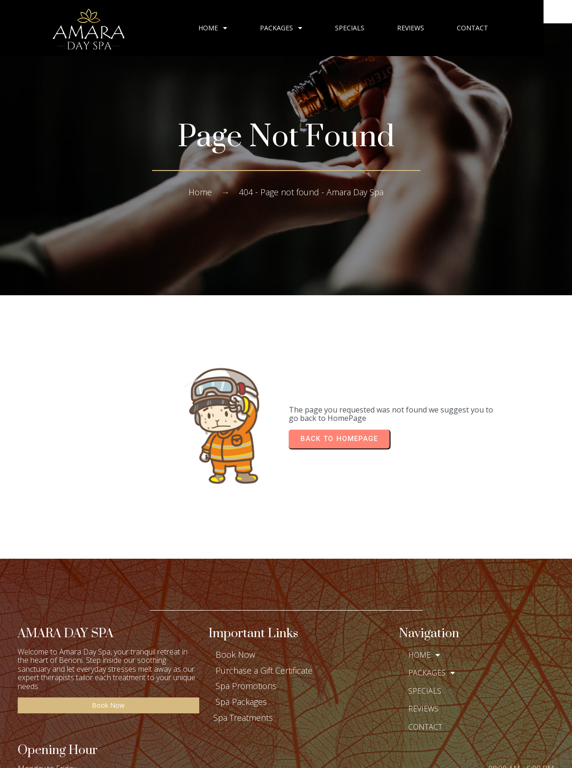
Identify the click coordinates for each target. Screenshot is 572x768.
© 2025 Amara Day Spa (286, 753)
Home (200, 192)
